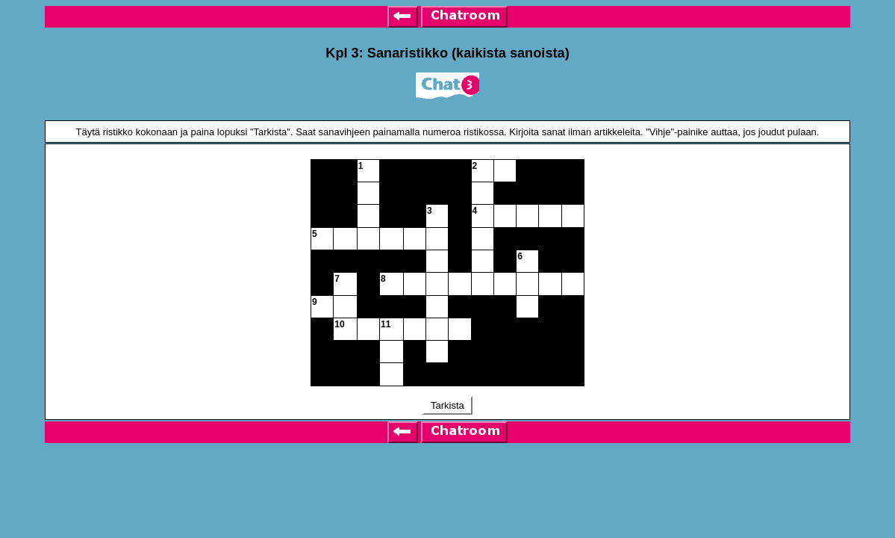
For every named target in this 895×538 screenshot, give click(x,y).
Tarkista (447, 405)
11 (385, 324)
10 (339, 324)
